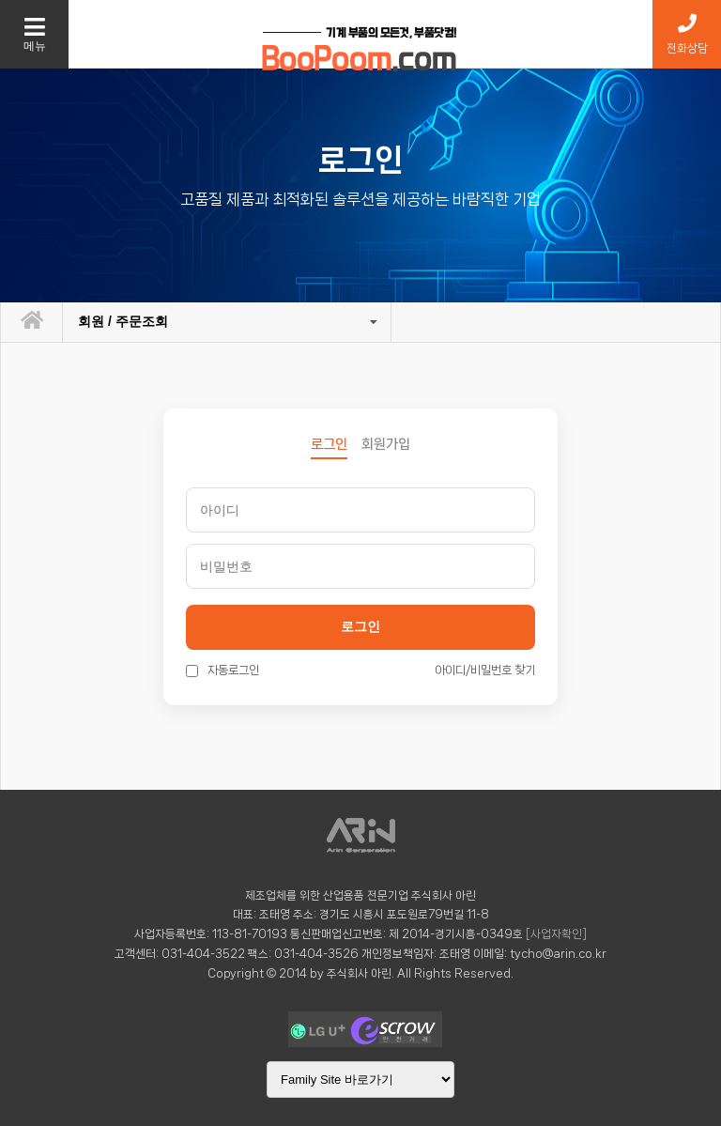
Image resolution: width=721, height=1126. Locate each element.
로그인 (360, 626)
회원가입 (385, 444)
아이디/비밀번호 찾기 (485, 670)
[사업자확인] (556, 934)
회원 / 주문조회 (123, 321)
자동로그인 (222, 670)
